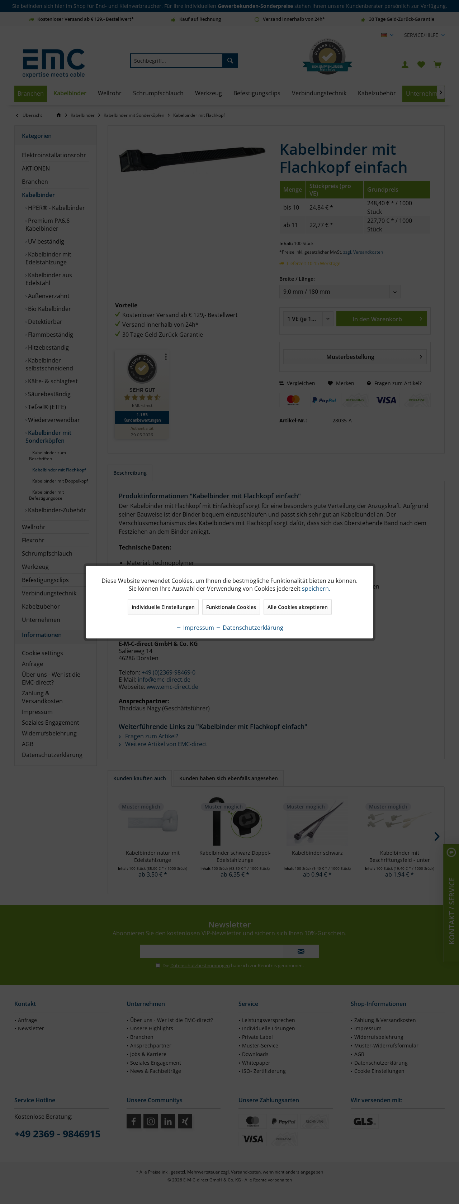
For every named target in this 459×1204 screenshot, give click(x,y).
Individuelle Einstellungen (163, 606)
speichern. (316, 588)
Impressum (195, 627)
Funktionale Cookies (231, 606)
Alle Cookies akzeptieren (298, 606)
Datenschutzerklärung (249, 627)
